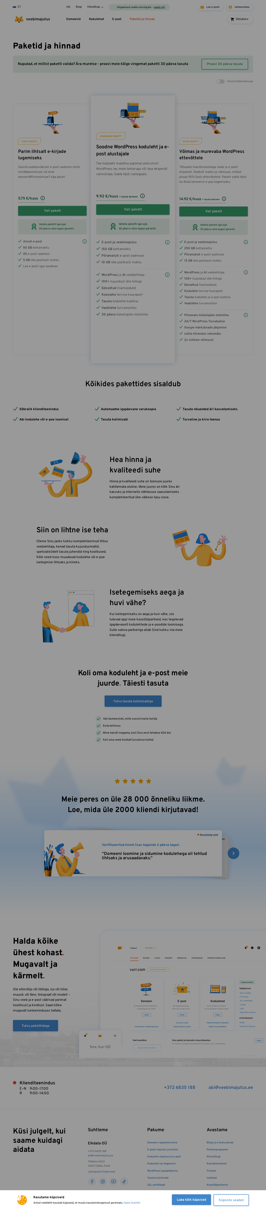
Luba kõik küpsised (191, 1200)
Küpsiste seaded (231, 1200)
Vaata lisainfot (132, 1203)
